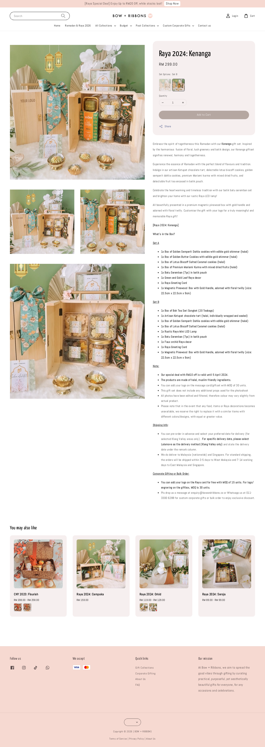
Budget (124, 25)
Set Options (168, 74)
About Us (140, 679)
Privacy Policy (136, 738)
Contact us (204, 25)
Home (57, 25)
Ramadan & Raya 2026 (78, 25)
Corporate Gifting (145, 673)
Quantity (163, 95)
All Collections (103, 25)
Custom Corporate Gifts (176, 25)
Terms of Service (118, 738)
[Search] (63, 16)
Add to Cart (204, 114)
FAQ (137, 685)
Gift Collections (144, 667)
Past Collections (145, 25)
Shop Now (172, 3)
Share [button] (165, 126)
